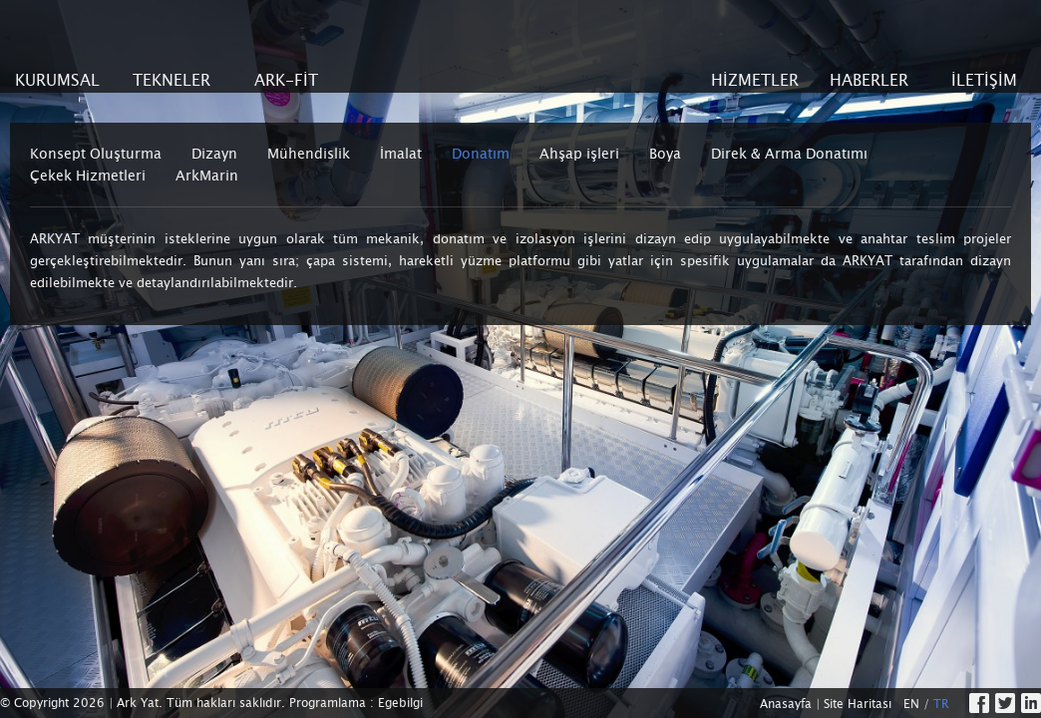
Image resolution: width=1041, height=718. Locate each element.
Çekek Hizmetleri (88, 175)
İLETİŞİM (984, 80)
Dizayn (214, 154)
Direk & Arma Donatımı (789, 154)
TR (941, 704)
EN (911, 704)
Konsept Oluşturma (96, 154)
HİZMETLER (755, 80)
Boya (665, 154)
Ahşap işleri (579, 154)
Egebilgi (400, 703)
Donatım (481, 154)
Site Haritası (857, 704)
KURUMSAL (57, 80)
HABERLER (869, 80)
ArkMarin (206, 175)
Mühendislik (308, 154)
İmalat (401, 154)
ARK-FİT (286, 80)
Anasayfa (786, 704)
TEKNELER (171, 80)
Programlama (327, 703)
